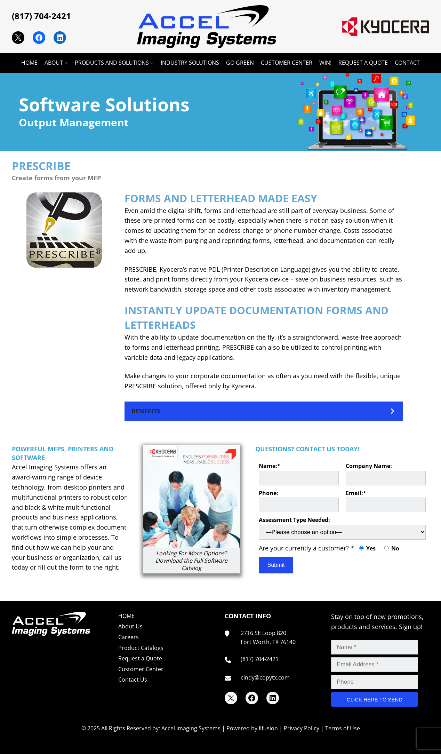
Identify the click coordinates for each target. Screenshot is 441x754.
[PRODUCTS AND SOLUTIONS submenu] (152, 62)
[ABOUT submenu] (66, 62)
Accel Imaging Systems (190, 728)
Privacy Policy (301, 728)
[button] (264, 411)
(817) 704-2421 (41, 16)
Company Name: (386, 473)
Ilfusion (268, 728)
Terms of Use (342, 728)
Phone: (299, 501)
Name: (299, 473)
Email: (386, 501)
